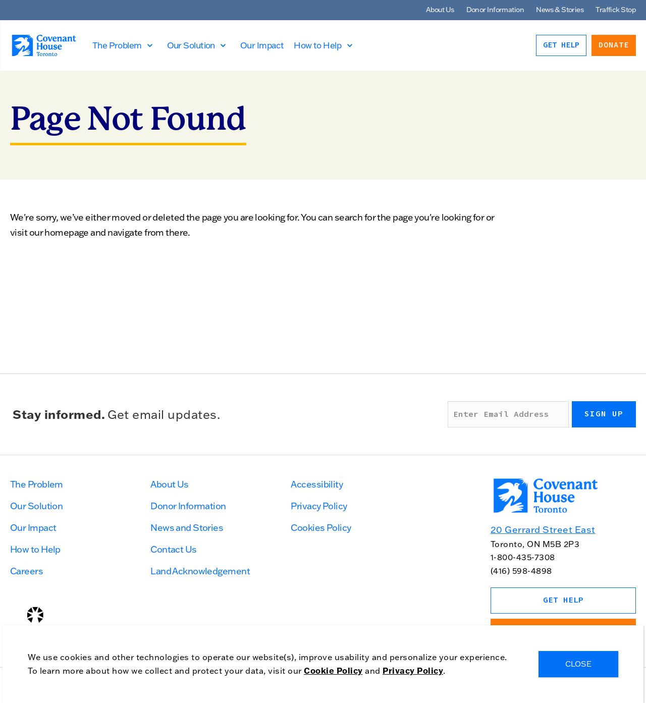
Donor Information (495, 9)
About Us (440, 9)
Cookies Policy (321, 527)
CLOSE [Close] (578, 664)
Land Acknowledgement (200, 571)
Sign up (603, 414)
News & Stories (559, 9)
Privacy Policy (319, 506)
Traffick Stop (616, 9)
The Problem (117, 45)
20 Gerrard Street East (543, 529)
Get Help (561, 45)
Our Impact (262, 45)
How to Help (318, 45)
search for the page (374, 217)
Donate (614, 45)
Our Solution (192, 45)
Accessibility (317, 484)
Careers (26, 571)
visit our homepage (49, 232)
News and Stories (186, 527)
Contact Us (173, 549)
